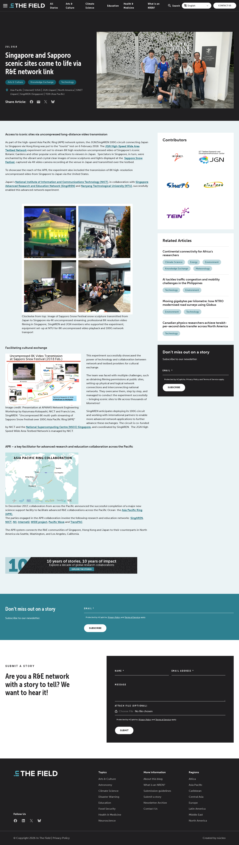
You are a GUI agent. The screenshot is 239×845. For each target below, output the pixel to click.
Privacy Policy (192, 379)
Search (174, 7)
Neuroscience (107, 820)
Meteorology (203, 268)
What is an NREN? (154, 784)
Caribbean (195, 790)
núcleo (221, 838)
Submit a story (152, 796)
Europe (193, 802)
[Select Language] (196, 5)
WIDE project (39, 522)
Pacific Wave (56, 522)
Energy (193, 262)
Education (113, 5)
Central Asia (196, 796)
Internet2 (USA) (32, 90)
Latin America (197, 808)
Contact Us (224, 5)
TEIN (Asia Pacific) (54, 94)
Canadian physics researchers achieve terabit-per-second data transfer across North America (195, 324)
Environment (212, 262)
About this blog (153, 778)
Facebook (31, 102)
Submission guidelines (157, 790)
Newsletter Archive (155, 802)
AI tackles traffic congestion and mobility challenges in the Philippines (191, 281)
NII (15, 522)
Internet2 (24, 522)
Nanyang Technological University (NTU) (106, 185)
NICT (8, 522)
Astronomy (105, 784)
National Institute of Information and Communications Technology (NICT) (61, 181)
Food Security (107, 808)
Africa (192, 778)
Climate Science (173, 262)
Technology (67, 82)
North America (66, 90)
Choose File (126, 711)
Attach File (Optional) (131, 705)
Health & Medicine (109, 814)
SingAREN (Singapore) (31, 94)
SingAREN (136, 518)
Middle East (196, 814)
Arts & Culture (15, 82)
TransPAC (76, 522)
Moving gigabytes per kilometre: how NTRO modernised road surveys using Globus (193, 303)
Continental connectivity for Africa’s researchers (188, 253)
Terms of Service (211, 379)
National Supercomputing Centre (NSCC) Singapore (58, 427)
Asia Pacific (16, 90)
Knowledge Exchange (42, 82)
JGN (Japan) (49, 90)
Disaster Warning (108, 796)
